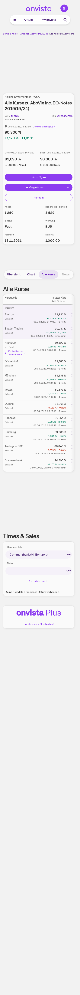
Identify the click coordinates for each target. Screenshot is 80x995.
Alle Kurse (48, 274)
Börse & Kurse (10, 33)
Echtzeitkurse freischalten (15, 353)
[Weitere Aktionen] (72, 315)
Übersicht (14, 274)
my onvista (49, 20)
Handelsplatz (14, 547)
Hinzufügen (38, 177)
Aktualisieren (38, 581)
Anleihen (25, 33)
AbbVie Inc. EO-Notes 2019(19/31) (48, 33)
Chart (31, 274)
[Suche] (65, 20)
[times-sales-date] (38, 571)
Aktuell (29, 20)
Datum (11, 563)
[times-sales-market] (38, 554)
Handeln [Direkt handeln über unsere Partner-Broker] (39, 197)
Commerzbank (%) (44, 126)
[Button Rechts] (68, 187)
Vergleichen (35, 187)
